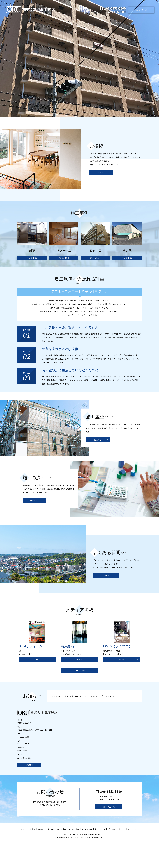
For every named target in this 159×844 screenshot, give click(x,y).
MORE (37, 659)
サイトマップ (133, 831)
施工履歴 (71, 18)
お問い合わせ (141, 10)
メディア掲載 (115, 18)
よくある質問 (99, 18)
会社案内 (47, 18)
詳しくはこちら (32, 258)
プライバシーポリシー (116, 831)
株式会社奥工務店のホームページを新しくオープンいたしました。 (91, 697)
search (125, 19)
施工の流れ (84, 18)
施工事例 (59, 18)
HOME (36, 18)
